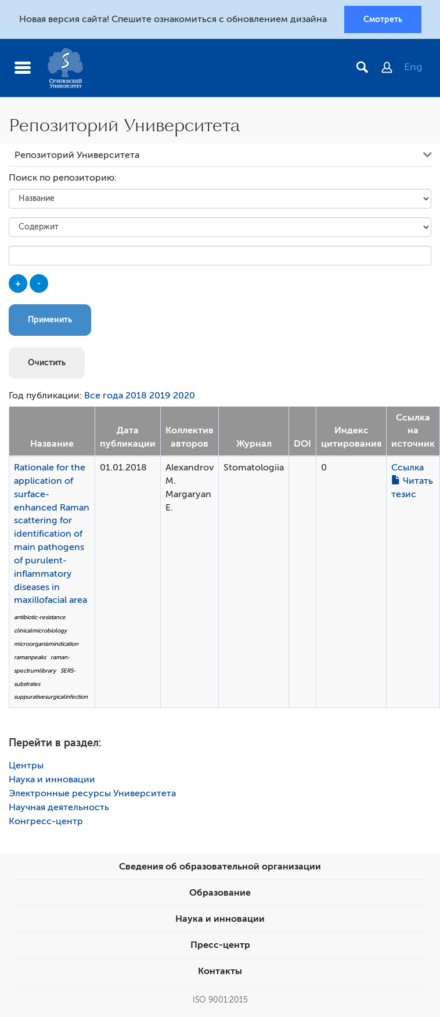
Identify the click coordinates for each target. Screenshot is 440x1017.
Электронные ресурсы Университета (92, 793)
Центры (26, 765)
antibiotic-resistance (40, 617)
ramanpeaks (30, 657)
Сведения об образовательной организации (220, 866)
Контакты (220, 971)
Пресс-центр (220, 945)
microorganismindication (46, 644)
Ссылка (407, 467)
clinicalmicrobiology (40, 630)
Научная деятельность (59, 807)
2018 (136, 395)
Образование (220, 892)
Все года (103, 395)
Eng (413, 67)
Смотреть (382, 19)
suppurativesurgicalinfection (51, 696)
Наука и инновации (52, 779)
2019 (160, 395)
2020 (184, 395)
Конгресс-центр (46, 821)
